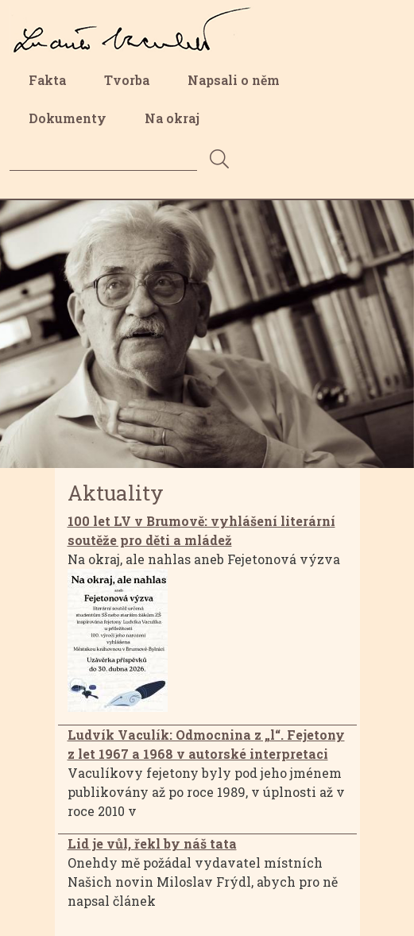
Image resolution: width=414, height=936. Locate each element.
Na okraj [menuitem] (172, 118)
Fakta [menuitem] (47, 80)
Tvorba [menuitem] (126, 80)
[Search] (103, 158)
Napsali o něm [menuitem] (234, 80)
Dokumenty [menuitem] (67, 118)
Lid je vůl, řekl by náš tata (152, 843)
